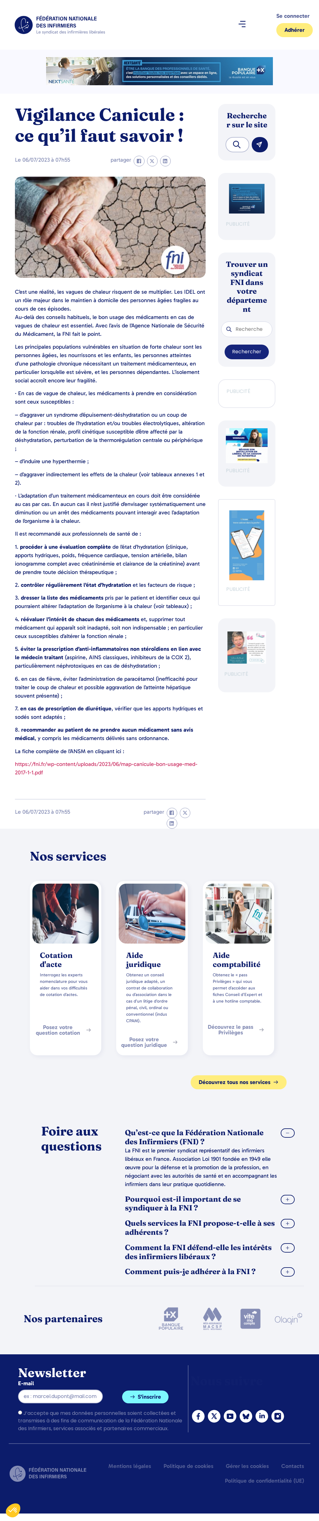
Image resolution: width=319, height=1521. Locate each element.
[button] (242, 25)
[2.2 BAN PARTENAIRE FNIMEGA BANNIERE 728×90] (159, 83)
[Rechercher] (260, 144)
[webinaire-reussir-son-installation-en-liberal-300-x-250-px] (247, 461)
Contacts (292, 1466)
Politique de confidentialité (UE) (264, 1480)
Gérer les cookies (247, 1466)
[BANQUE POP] (246, 211)
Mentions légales (129, 1466)
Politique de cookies (188, 1466)
